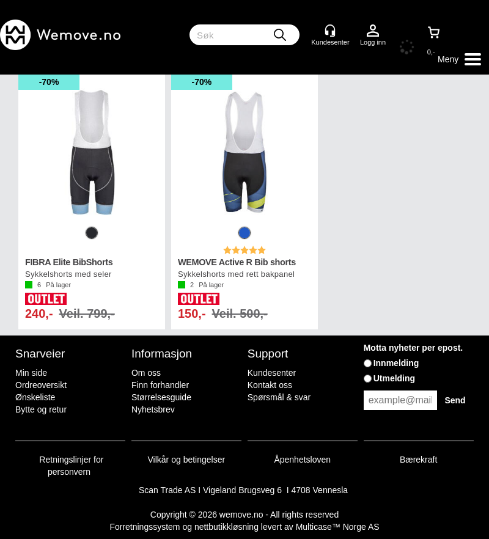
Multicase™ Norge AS (338, 527)
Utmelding (394, 378)
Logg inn (373, 31)
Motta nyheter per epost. (413, 348)
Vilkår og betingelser (187, 459)
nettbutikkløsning (226, 527)
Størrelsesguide (161, 397)
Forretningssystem (144, 527)
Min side (31, 373)
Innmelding (396, 363)
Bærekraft (418, 459)
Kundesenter (272, 373)
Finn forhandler (160, 385)
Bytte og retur (41, 409)
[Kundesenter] (330, 30)
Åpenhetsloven (302, 459)
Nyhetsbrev (153, 409)
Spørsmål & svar (279, 397)
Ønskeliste (35, 397)
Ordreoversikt (41, 385)
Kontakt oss (270, 385)
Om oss (146, 373)
